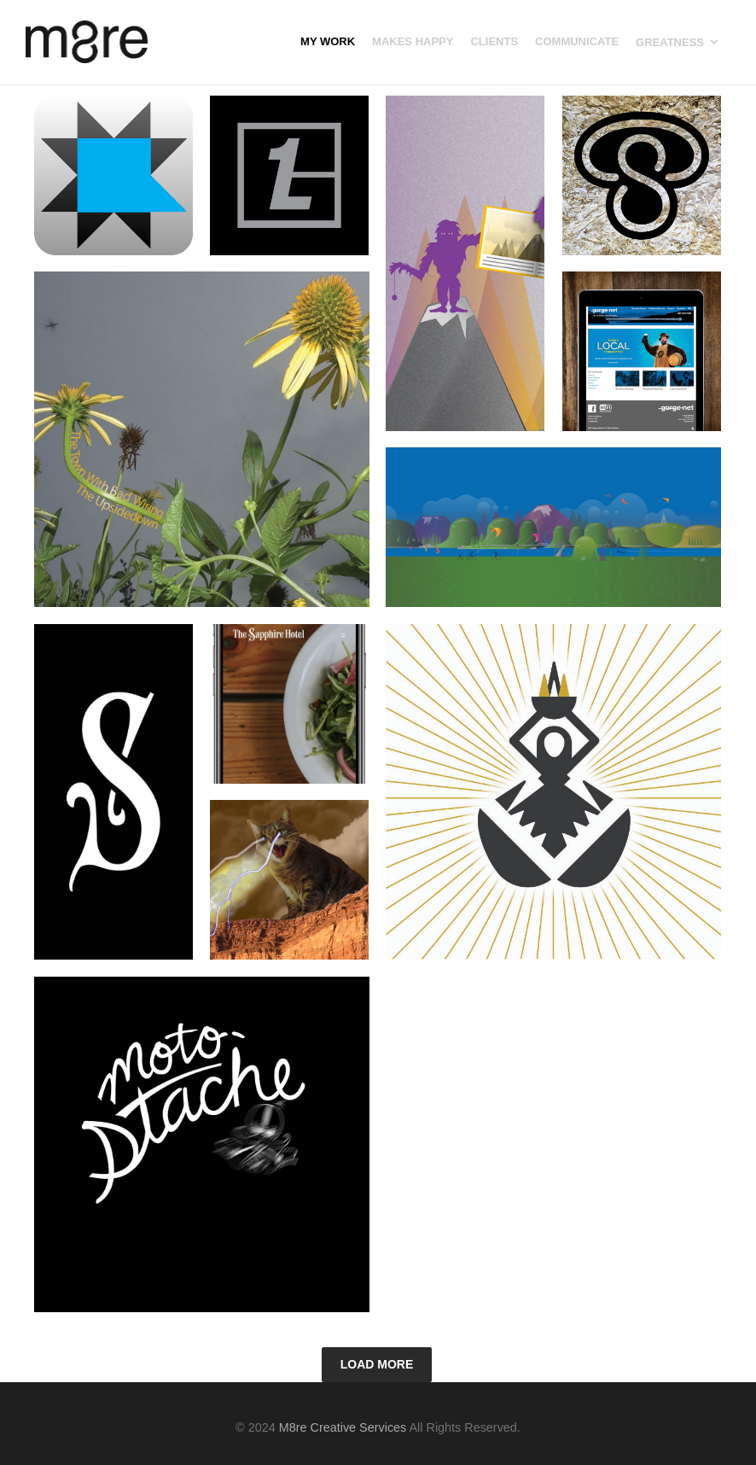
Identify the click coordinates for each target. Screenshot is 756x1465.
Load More (377, 1364)
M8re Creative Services (343, 1427)
